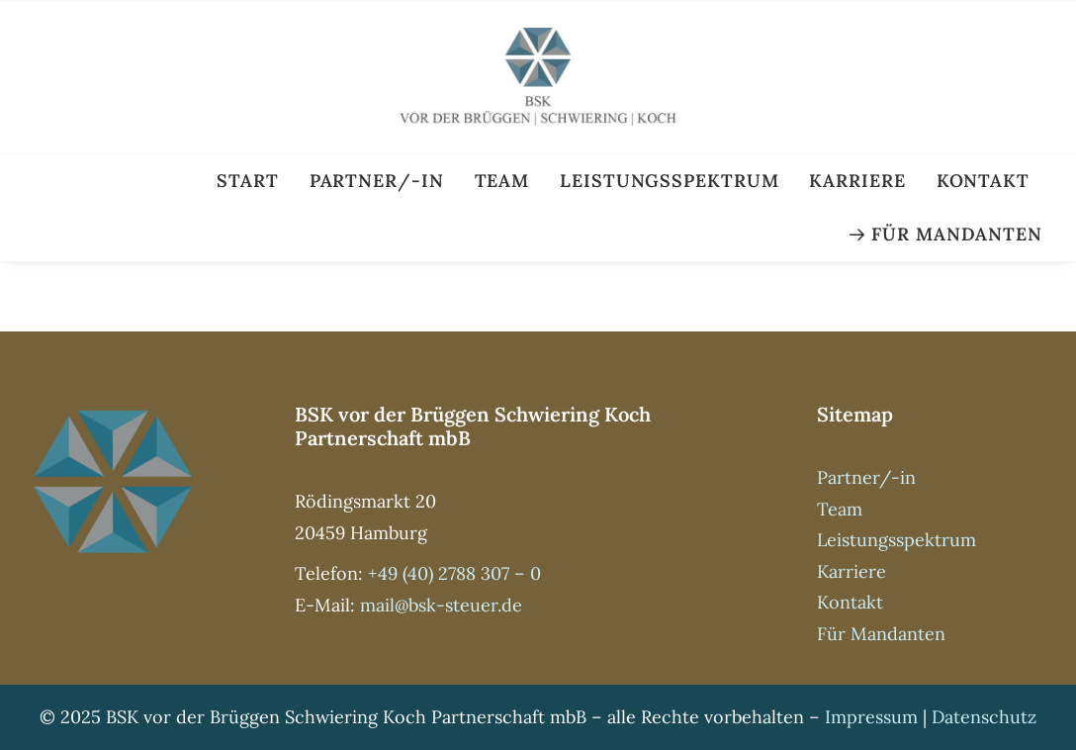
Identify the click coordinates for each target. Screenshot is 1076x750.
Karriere (857, 180)
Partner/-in (377, 180)
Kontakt (983, 180)
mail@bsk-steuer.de (441, 605)
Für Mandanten (956, 234)
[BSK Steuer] (538, 77)
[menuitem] (254, 181)
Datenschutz (984, 716)
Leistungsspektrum (669, 180)
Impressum (871, 716)
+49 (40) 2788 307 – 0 (454, 573)
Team (502, 180)
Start (248, 180)
